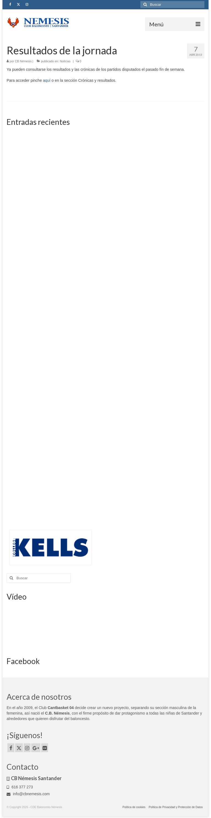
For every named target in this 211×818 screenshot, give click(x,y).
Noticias (65, 61)
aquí (46, 80)
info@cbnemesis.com (28, 794)
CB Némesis (23, 61)
